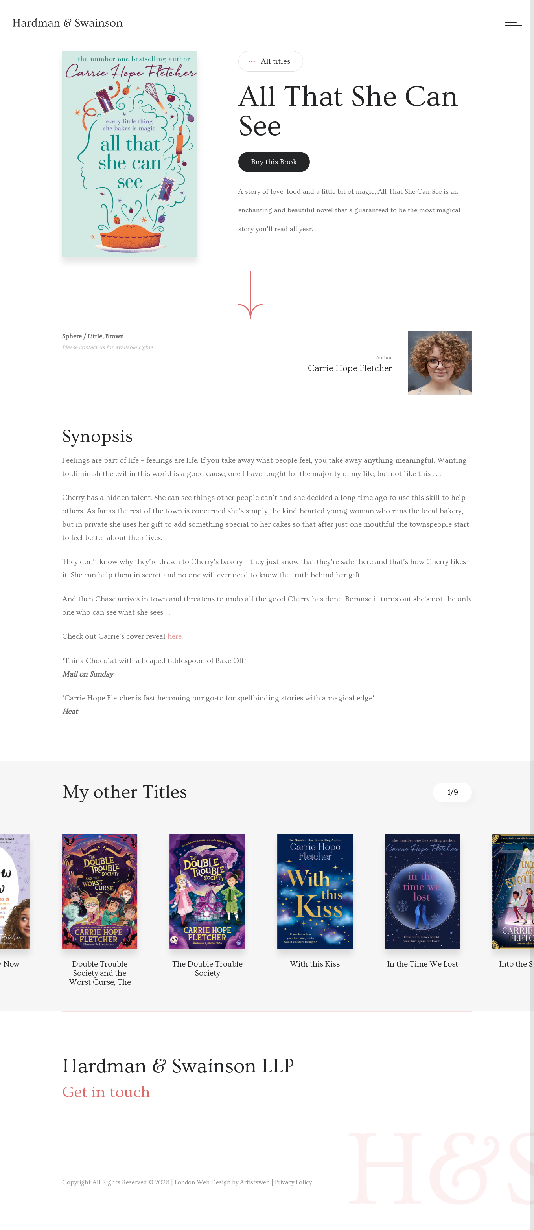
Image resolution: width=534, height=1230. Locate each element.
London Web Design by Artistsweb (222, 1182)
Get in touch (106, 1092)
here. (174, 636)
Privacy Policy (293, 1182)
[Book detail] (100, 891)
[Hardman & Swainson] (68, 22)
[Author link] (390, 363)
